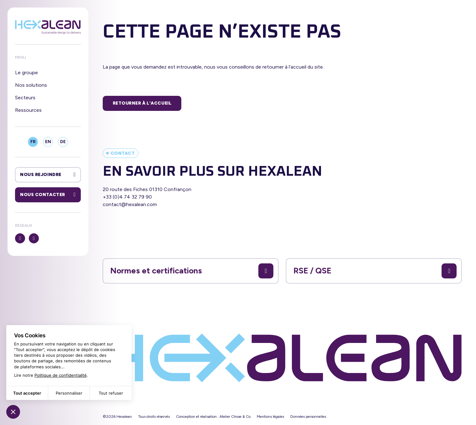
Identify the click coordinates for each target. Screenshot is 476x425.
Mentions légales (270, 416)
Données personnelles (308, 416)
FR (33, 141)
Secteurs (25, 98)
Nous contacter (48, 195)
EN (48, 141)
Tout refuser (111, 393)
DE (63, 141)
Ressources (28, 110)
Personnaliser (69, 393)
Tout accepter (27, 393)
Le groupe (26, 72)
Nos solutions (31, 85)
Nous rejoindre (48, 175)
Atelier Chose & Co (235, 416)
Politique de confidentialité (60, 375)
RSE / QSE (375, 270)
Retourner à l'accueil (142, 103)
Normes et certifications (191, 270)
